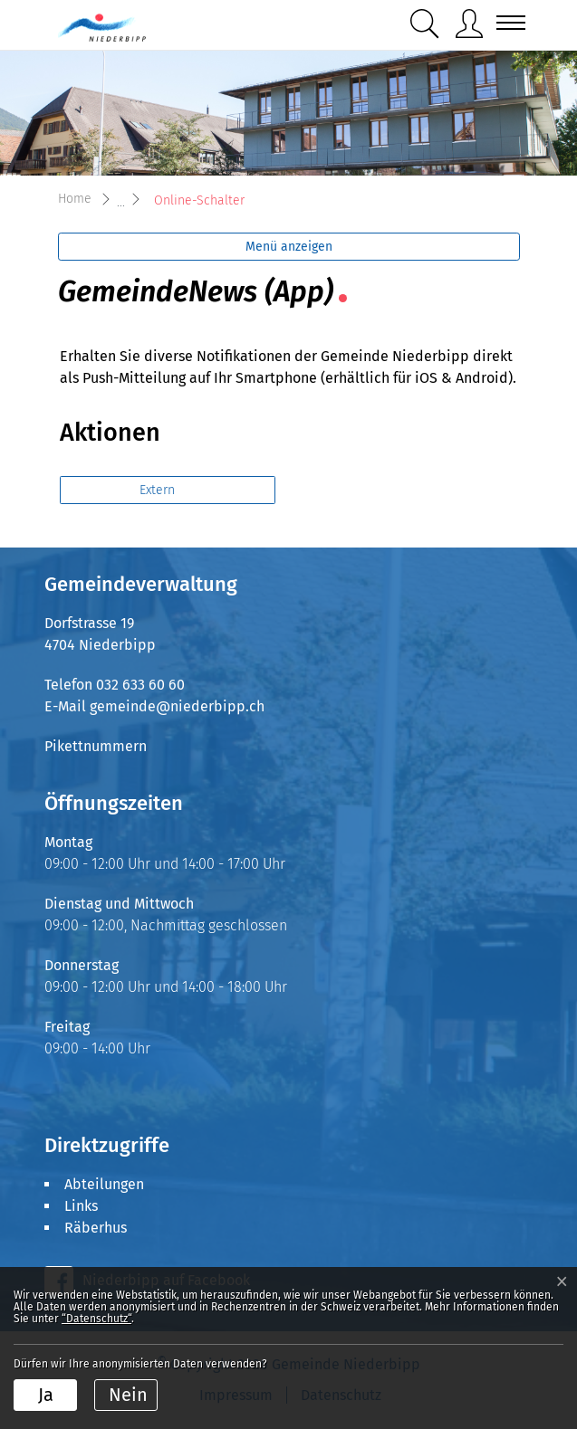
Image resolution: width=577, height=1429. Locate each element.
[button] (424, 24)
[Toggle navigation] (505, 22)
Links (81, 1206)
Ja (45, 1394)
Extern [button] (158, 490)
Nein (128, 1394)
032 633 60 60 (140, 684)
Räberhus (95, 1227)
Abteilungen (104, 1184)
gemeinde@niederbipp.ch (177, 706)
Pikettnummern (95, 746)
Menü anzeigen (288, 246)
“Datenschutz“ (96, 1318)
